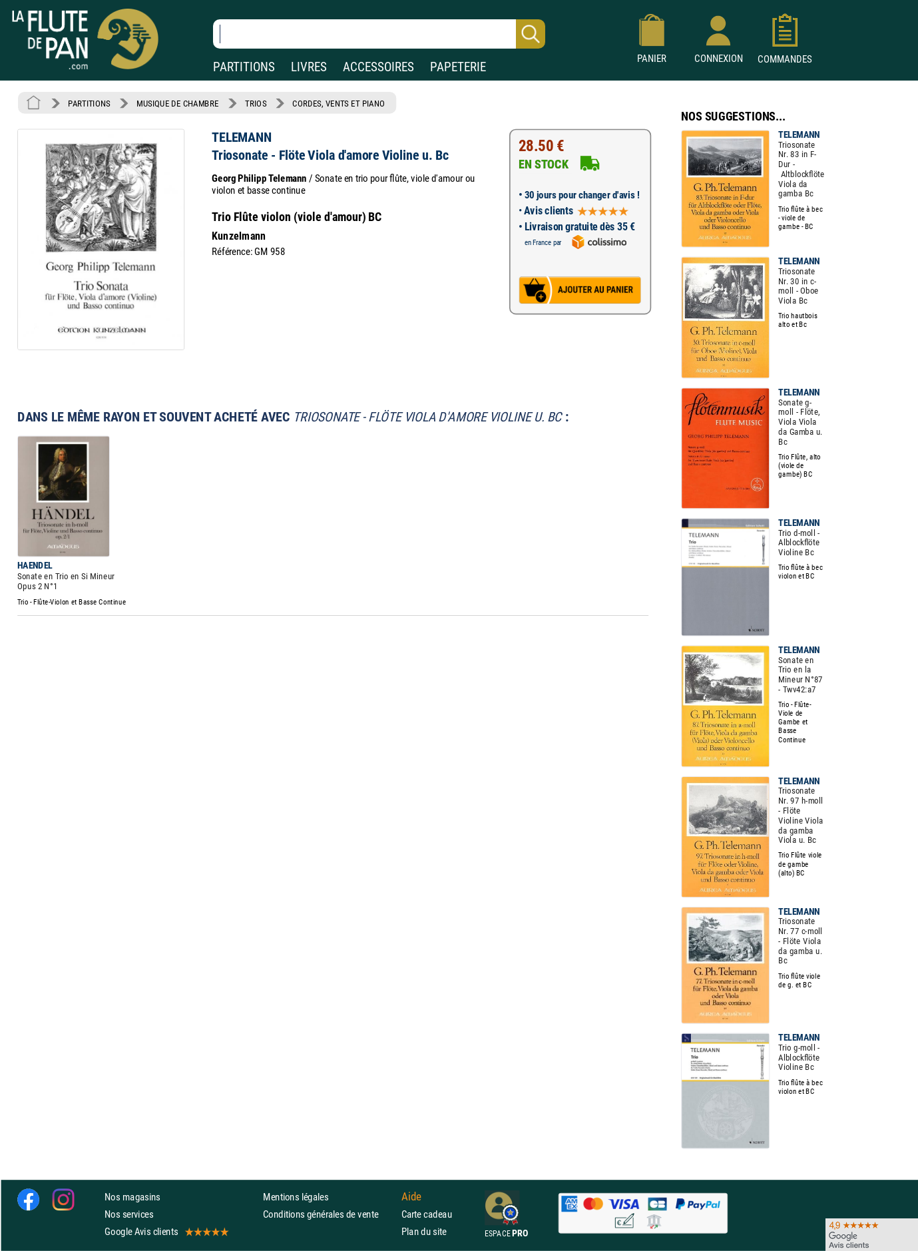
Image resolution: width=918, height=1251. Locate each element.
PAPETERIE (458, 67)
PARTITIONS (244, 67)
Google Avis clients (166, 1231)
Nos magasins (132, 1196)
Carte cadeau (426, 1214)
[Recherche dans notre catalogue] (379, 34)
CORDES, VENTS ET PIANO (338, 103)
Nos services (129, 1214)
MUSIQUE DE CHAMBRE (177, 103)
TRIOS (255, 103)
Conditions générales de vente (329, 1214)
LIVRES (309, 67)
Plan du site (424, 1231)
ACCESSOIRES (378, 67)
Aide (411, 1196)
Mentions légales (295, 1196)
